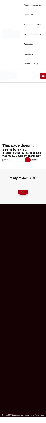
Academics (28, 15)
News (39, 24)
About (26, 5)
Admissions (36, 5)
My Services (36, 34)
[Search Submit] (28, 159)
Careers (27, 64)
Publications (29, 54)
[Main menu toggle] (43, 76)
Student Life (28, 24)
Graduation (28, 44)
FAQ (25, 34)
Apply (36, 64)
